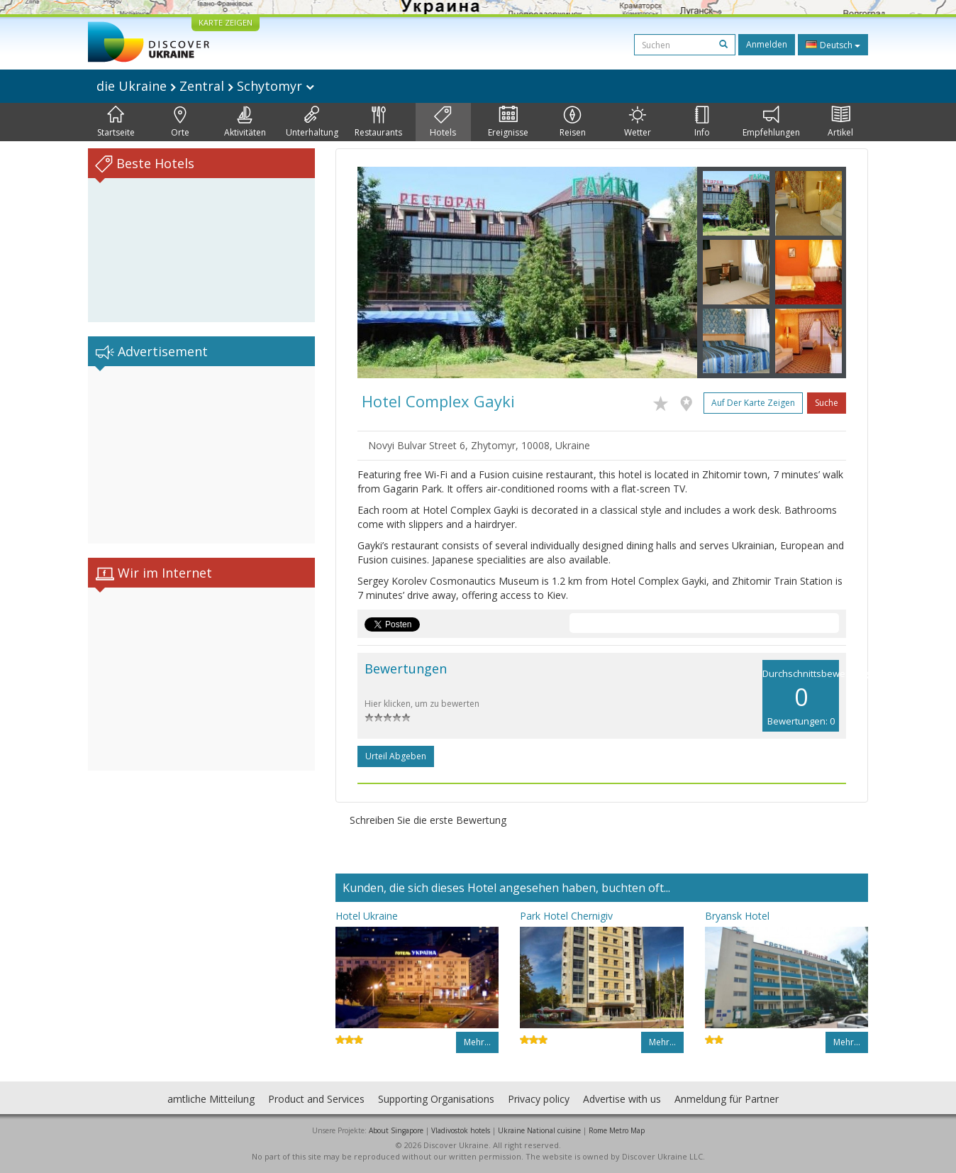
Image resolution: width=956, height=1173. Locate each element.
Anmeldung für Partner (726, 1099)
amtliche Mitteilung (211, 1099)
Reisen (573, 122)
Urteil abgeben (395, 756)
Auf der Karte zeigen (753, 403)
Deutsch (833, 44)
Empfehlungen (771, 122)
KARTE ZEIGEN (225, 22)
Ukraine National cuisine (539, 1130)
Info (702, 122)
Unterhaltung (312, 122)
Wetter (637, 122)
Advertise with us (622, 1099)
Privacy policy (538, 1099)
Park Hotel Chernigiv (566, 916)
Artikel (840, 122)
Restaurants (378, 122)
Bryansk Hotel (737, 916)
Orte (180, 122)
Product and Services (316, 1099)
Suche (826, 403)
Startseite (116, 122)
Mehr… (477, 1042)
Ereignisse (508, 122)
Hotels (443, 122)
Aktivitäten (245, 122)
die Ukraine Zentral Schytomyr (205, 85)
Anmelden (766, 44)
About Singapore (396, 1130)
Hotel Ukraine (366, 916)
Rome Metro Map (617, 1130)
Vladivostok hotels (460, 1130)
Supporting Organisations (436, 1099)
